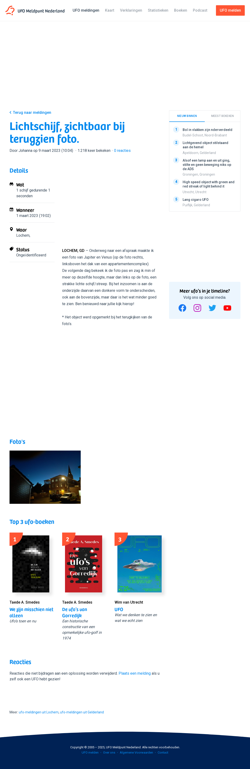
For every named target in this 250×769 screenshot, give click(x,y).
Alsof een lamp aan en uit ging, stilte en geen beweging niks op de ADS (207, 164)
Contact (163, 752)
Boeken (180, 10)
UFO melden (90, 752)
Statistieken (158, 10)
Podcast (200, 10)
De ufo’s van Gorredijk (74, 612)
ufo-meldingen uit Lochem (39, 712)
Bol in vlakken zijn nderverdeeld (207, 130)
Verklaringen (131, 10)
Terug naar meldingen (32, 112)
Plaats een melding (135, 673)
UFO (119, 609)
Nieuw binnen (187, 116)
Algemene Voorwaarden (136, 752)
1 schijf (22, 190)
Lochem (23, 235)
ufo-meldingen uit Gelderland (82, 712)
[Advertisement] (125, 69)
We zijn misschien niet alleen (31, 612)
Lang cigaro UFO (196, 199)
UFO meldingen (86, 10)
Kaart (109, 10)
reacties (122, 150)
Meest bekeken (222, 116)
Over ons (109, 752)
